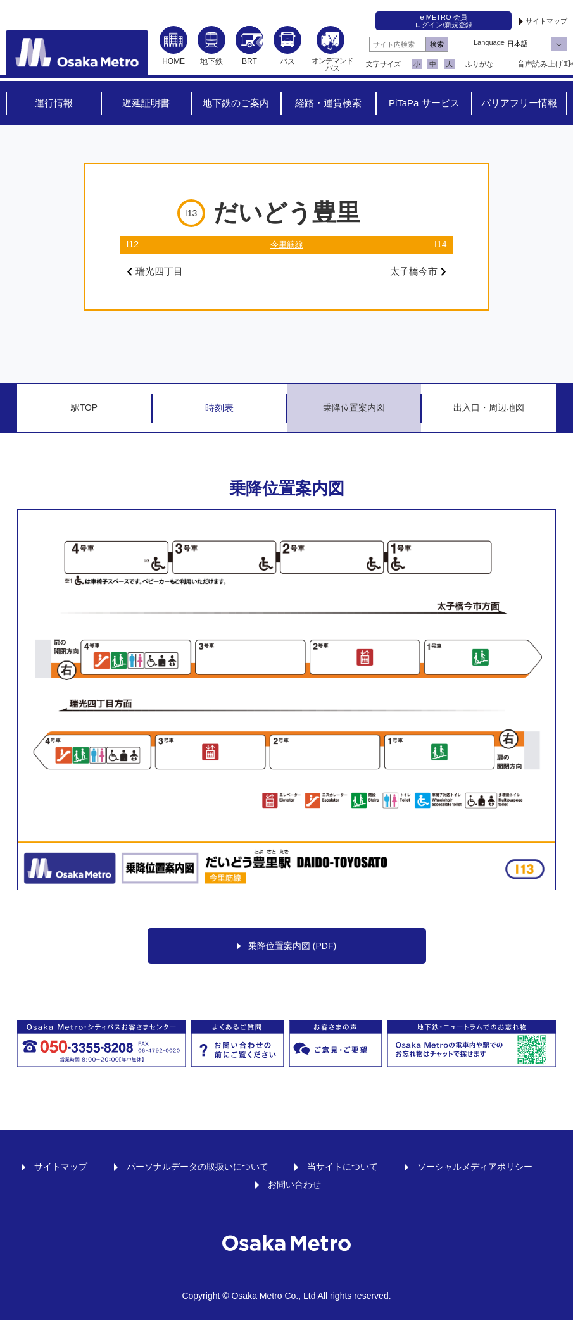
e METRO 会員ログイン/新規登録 (443, 20)
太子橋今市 (416, 272)
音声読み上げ (540, 63)
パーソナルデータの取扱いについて (197, 1168)
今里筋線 (287, 244)
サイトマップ (546, 21)
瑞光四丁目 (157, 272)
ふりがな (479, 64)
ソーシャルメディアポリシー (474, 1168)
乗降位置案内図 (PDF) (286, 946)
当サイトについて (342, 1168)
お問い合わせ (294, 1186)
